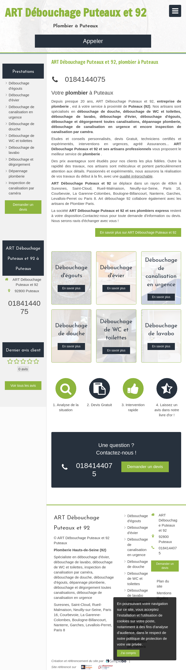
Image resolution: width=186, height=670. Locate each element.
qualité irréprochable (136, 176)
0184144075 (24, 307)
